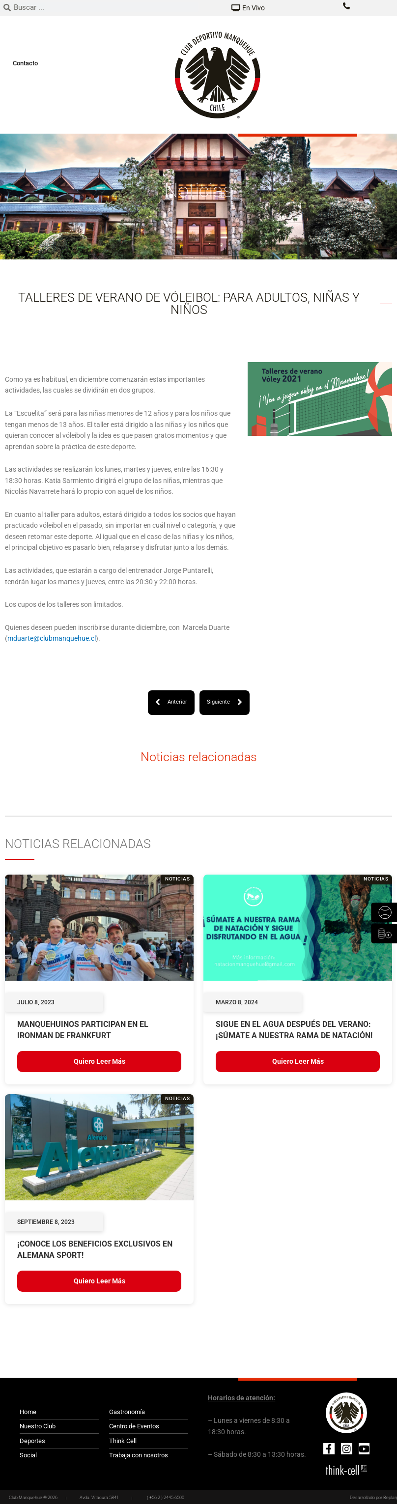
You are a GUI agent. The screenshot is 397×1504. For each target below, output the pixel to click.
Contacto (25, 63)
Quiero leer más (99, 1061)
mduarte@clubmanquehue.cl (51, 638)
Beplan (390, 1497)
